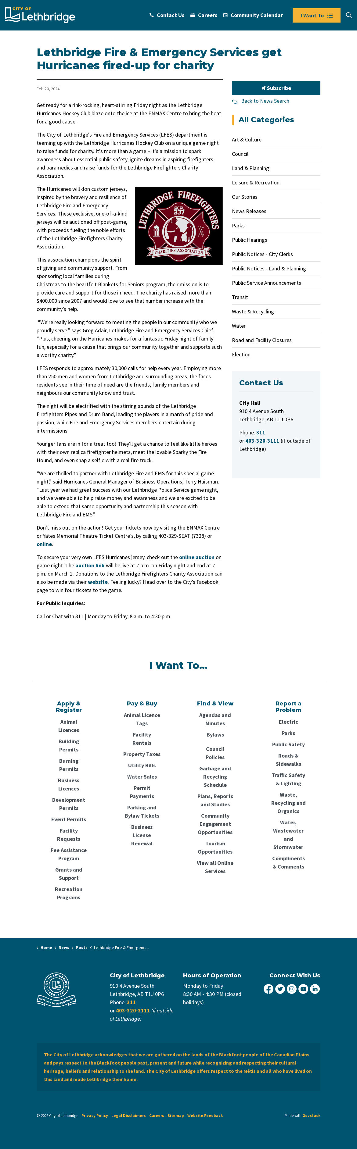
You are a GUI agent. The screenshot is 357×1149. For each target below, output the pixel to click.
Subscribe (276, 88)
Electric (288, 721)
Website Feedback (205, 1115)
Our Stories (245, 196)
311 (131, 1002)
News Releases (249, 211)
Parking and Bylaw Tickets (142, 811)
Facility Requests (68, 834)
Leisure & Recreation (255, 182)
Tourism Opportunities (215, 847)
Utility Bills (142, 765)
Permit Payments (142, 792)
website (98, 581)
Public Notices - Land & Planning (269, 268)
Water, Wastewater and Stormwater (288, 835)
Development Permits (68, 804)
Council (240, 153)
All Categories (266, 119)
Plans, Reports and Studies (215, 800)
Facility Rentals (141, 738)
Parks (238, 225)
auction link (90, 565)
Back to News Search (265, 100)
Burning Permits (68, 765)
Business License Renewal (142, 835)
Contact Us (167, 15)
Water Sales (142, 776)
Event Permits (68, 819)
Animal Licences (68, 725)
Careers (203, 15)
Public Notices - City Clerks (262, 254)
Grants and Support (68, 873)
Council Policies (215, 753)
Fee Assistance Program (69, 854)
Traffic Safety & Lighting (288, 779)
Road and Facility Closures (262, 340)
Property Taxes (141, 754)
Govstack (311, 1115)
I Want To (316, 15)
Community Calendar (253, 15)
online (44, 544)
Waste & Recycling (253, 311)
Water (239, 325)
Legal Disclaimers (128, 1115)
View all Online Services (215, 867)
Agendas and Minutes (215, 719)
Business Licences (68, 784)
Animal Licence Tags (142, 719)
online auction (197, 557)
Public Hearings (249, 239)
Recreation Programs (68, 893)
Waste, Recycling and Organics (288, 803)
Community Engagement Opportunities (215, 824)
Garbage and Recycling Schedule (215, 776)
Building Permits (69, 745)
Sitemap (176, 1115)
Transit (240, 297)
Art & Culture (246, 139)
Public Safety (288, 744)
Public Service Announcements (266, 282)
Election (241, 354)
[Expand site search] (348, 15)
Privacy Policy (94, 1115)
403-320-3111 (133, 1010)
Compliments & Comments (288, 862)
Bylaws (215, 734)
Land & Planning (250, 168)
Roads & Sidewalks (288, 759)
